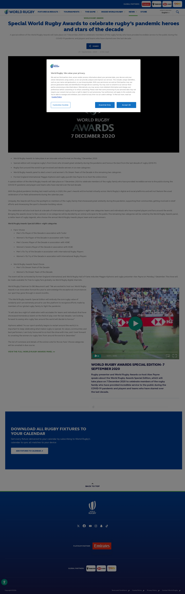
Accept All (126, 105)
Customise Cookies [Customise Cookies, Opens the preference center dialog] (61, 105)
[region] (93, 85)
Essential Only (105, 105)
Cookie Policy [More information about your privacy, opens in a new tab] (57, 97)
